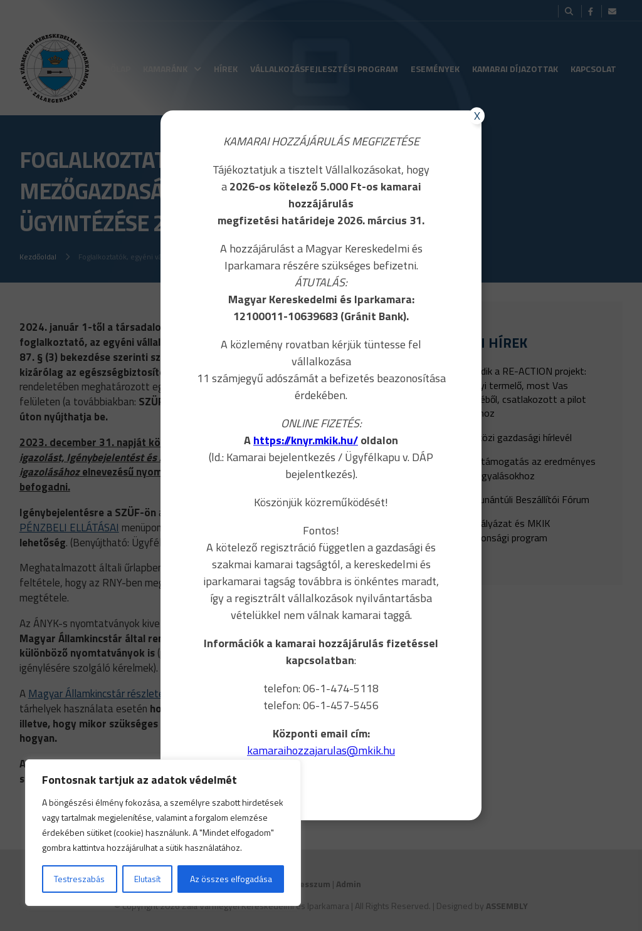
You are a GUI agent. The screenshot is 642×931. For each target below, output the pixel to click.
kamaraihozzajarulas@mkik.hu (321, 750)
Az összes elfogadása (231, 878)
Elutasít (147, 878)
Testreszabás (79, 878)
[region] (163, 832)
